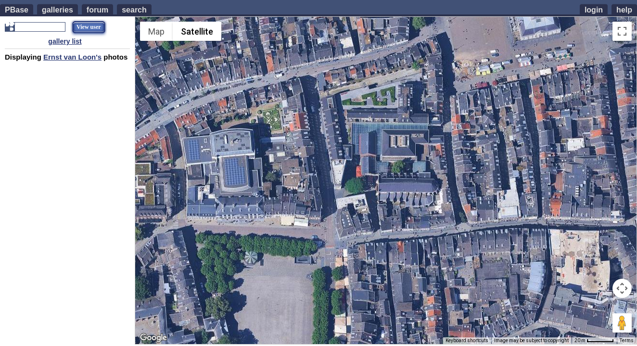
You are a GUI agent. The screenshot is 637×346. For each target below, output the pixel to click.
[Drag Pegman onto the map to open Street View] (622, 323)
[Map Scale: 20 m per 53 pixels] (594, 340)
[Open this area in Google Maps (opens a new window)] (153, 338)
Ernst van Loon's (72, 57)
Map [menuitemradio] (156, 31)
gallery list (64, 41)
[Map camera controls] (622, 288)
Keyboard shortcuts (467, 340)
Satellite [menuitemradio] (197, 31)
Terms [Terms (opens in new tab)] (627, 340)
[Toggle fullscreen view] (622, 31)
